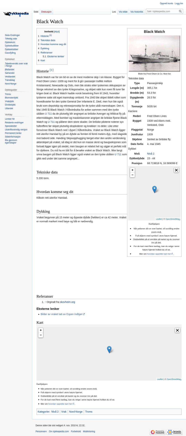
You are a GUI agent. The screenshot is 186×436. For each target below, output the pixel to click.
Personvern (41, 431)
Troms (88, 411)
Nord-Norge (75, 411)
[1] (51, 70)
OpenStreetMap (172, 219)
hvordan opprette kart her (159, 254)
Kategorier (43, 411)
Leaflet (159, 219)
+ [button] (133, 170)
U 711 (48, 113)
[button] (176, 170)
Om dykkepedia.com (59, 431)
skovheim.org (67, 302)
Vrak (63, 411)
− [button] (133, 175)
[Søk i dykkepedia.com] (164, 11)
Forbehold (76, 431)
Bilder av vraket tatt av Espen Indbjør (61, 314)
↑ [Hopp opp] (45, 302)
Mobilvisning (89, 431)
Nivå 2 (150, 153)
